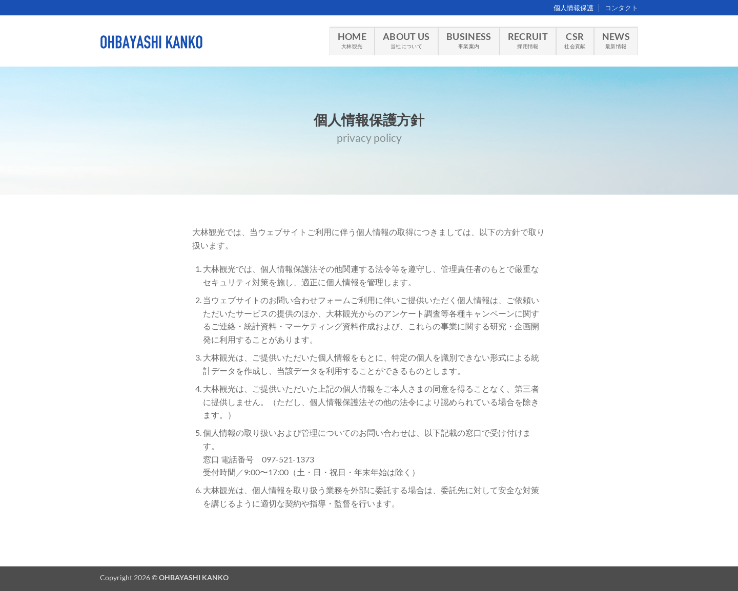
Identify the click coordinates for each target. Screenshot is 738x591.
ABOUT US (406, 40)
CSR (574, 40)
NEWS (616, 40)
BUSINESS (468, 40)
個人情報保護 (573, 8)
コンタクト (621, 8)
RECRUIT (528, 40)
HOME (352, 40)
